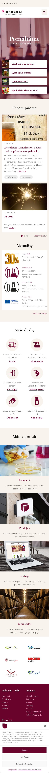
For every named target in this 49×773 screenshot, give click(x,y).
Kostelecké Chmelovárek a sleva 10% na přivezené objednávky (23, 149)
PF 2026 (8, 216)
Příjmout (24, 750)
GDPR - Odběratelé (34, 712)
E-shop (5, 702)
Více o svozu (37, 361)
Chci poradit (12, 417)
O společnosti (32, 696)
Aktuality (29, 705)
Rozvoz (12, 361)
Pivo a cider (27, 177)
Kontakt (29, 708)
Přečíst (22, 171)
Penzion (5, 708)
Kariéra (29, 702)
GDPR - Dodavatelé (34, 715)
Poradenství (6, 699)
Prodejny (5, 705)
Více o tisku (36, 417)
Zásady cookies (12, 769)
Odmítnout (24, 757)
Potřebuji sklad (36, 389)
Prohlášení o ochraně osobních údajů (29, 769)
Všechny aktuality (39, 313)
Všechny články (40, 236)
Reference (30, 699)
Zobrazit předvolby (24, 764)
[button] (45, 726)
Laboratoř (6, 696)
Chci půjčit (12, 389)
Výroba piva (12, 177)
